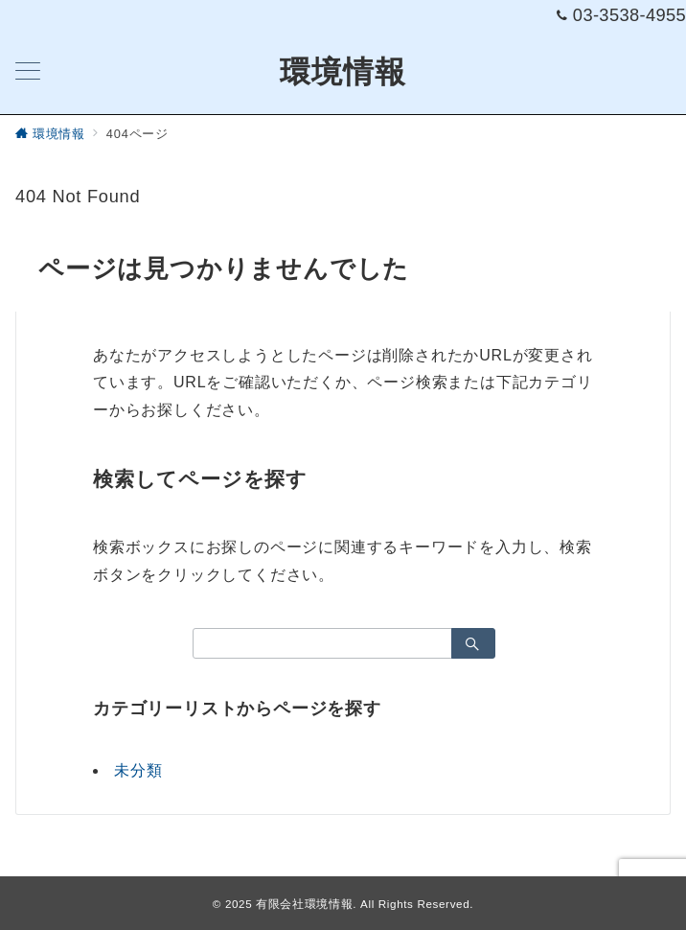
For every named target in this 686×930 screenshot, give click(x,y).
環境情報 (342, 72)
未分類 (138, 770)
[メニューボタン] (28, 72)
